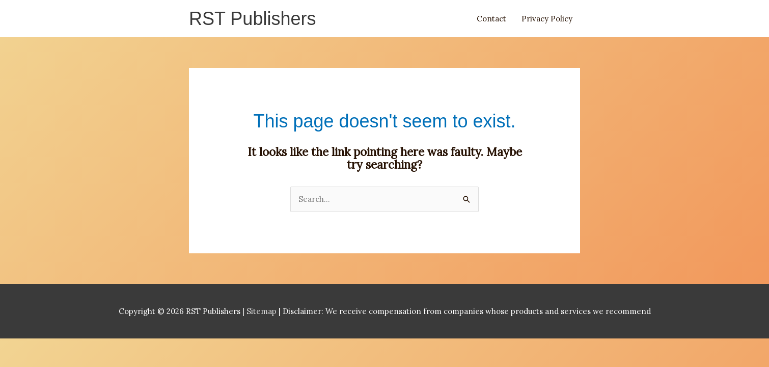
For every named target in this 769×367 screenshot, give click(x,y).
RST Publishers (252, 18)
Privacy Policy (546, 18)
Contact (491, 18)
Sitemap (262, 311)
